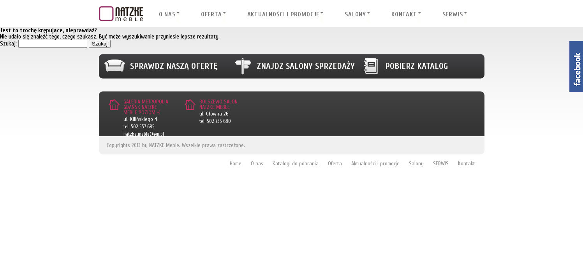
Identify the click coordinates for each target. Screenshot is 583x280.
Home (235, 163)
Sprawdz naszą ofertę (173, 66)
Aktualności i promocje (283, 14)
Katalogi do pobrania (296, 163)
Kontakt (404, 14)
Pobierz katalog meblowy (416, 70)
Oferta (211, 14)
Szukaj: (8, 43)
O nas (167, 14)
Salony (355, 14)
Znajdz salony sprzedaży (306, 66)
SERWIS (452, 14)
